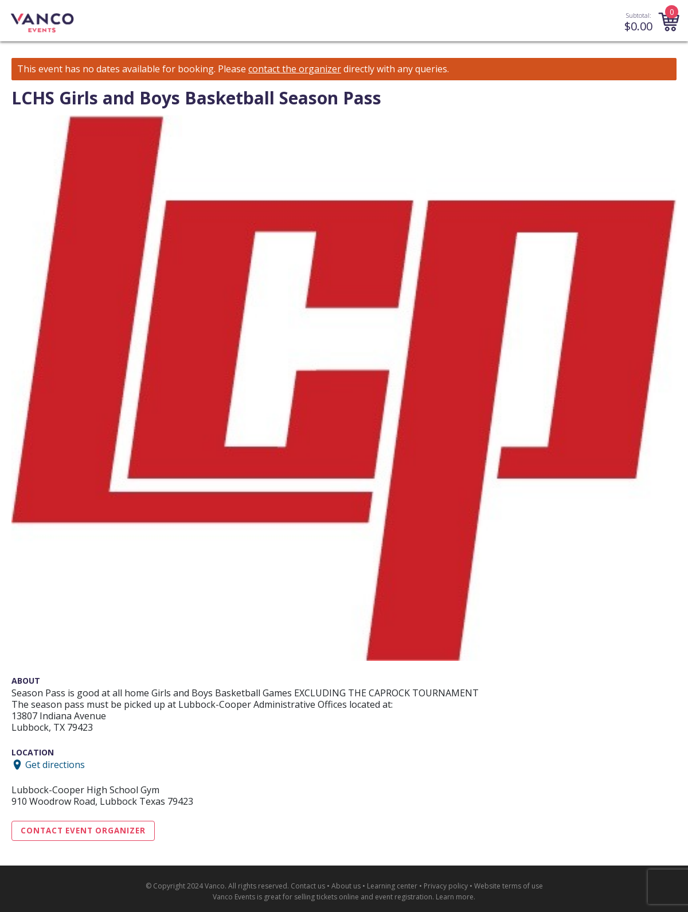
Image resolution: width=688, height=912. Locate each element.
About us (346, 886)
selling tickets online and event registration (363, 897)
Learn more (455, 897)
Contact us (308, 886)
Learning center (392, 886)
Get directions (55, 764)
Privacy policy (446, 886)
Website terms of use (508, 886)
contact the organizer (294, 69)
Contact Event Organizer (83, 830)
